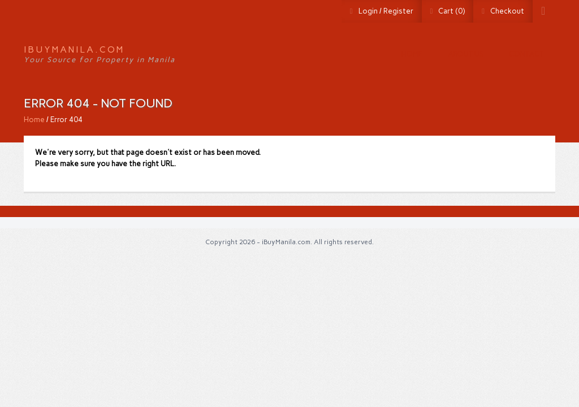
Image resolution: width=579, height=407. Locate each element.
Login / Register (385, 11)
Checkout (507, 11)
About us (465, 54)
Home (411, 54)
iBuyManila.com (74, 49)
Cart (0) (451, 11)
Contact (526, 54)
